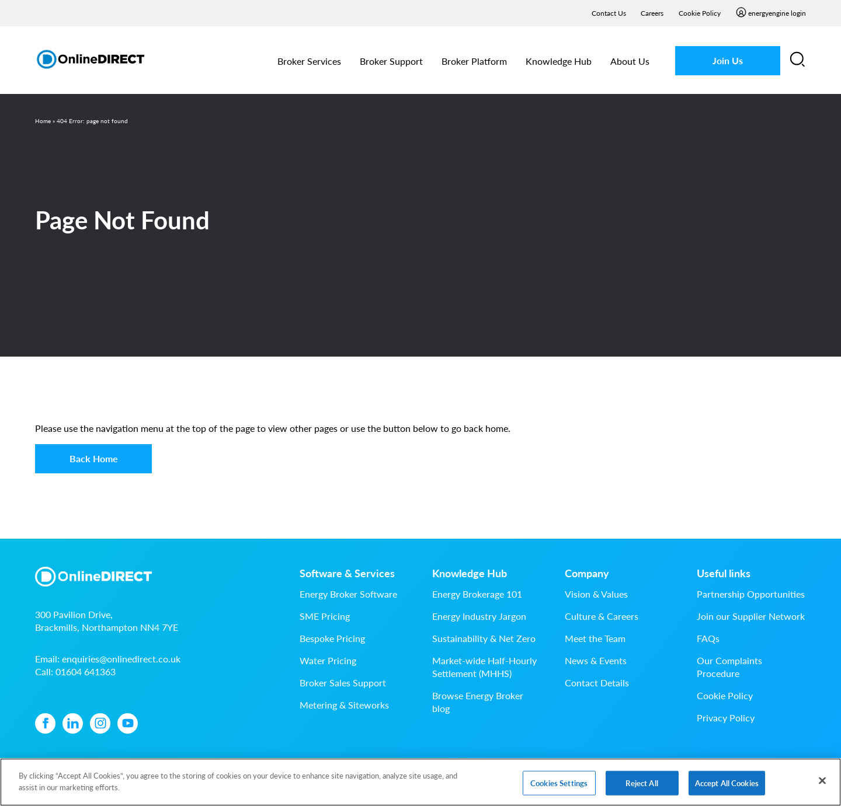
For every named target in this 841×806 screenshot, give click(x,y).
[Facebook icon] (45, 723)
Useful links (723, 573)
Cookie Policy (700, 13)
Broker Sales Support (343, 682)
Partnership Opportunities (751, 594)
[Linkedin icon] (72, 723)
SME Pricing (325, 616)
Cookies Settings (559, 787)
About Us (629, 61)
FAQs (708, 638)
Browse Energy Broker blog (477, 702)
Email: (107, 658)
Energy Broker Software (348, 594)
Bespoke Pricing (332, 638)
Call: (75, 671)
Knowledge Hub (559, 61)
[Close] (822, 785)
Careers (652, 13)
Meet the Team (595, 638)
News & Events (596, 660)
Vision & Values (596, 594)
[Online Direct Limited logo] (90, 59)
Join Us (728, 60)
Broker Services (309, 61)
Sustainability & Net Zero (484, 638)
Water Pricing (328, 660)
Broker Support (391, 61)
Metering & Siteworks (344, 704)
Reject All (641, 787)
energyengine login (777, 13)
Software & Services (347, 573)
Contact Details (597, 682)
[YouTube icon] (127, 723)
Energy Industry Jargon (479, 616)
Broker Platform (474, 61)
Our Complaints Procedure (729, 667)
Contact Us (609, 13)
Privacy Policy (726, 717)
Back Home (93, 458)
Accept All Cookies (727, 787)
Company (587, 573)
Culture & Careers (601, 616)
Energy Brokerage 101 (477, 594)
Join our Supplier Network (751, 616)
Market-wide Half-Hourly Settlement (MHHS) (484, 667)
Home (43, 121)
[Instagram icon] (100, 723)
